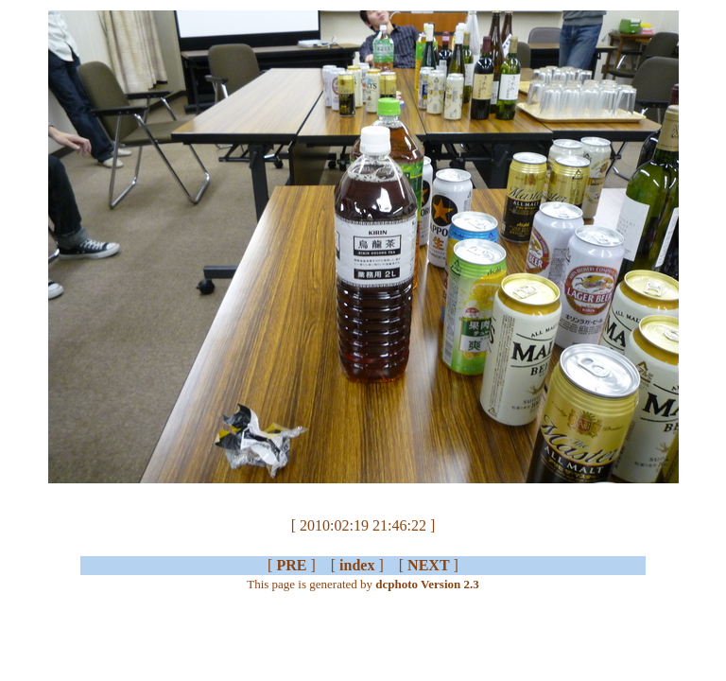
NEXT (428, 565)
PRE (291, 565)
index (356, 565)
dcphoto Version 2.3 (426, 584)
